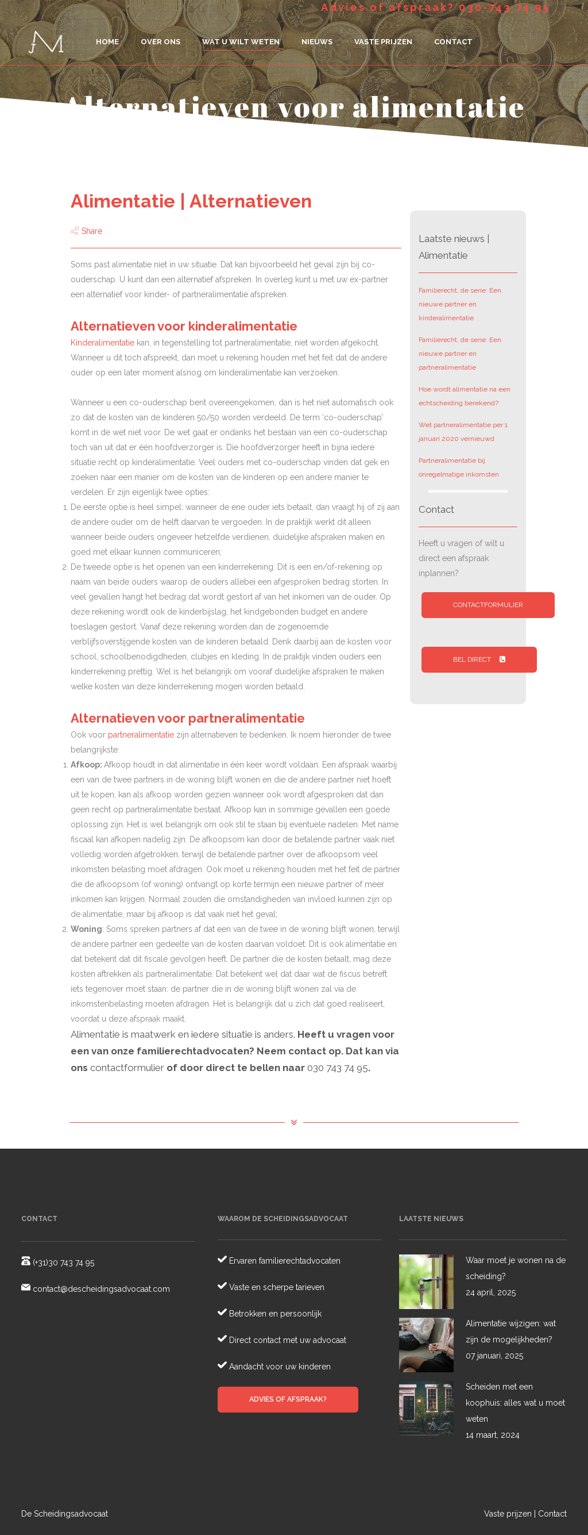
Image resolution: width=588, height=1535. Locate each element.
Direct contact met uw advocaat (286, 1340)
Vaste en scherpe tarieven (275, 1287)
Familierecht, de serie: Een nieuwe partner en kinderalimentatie (460, 304)
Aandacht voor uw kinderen (279, 1366)
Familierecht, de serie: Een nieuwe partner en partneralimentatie (460, 353)
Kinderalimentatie (102, 342)
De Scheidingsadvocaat (64, 1513)
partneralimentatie (141, 734)
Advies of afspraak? (288, 1399)
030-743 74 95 (504, 7)
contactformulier (127, 1067)
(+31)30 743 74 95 (62, 1262)
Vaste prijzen (508, 1513)
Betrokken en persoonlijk (274, 1313)
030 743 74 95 (337, 1067)
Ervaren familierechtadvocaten (284, 1260)
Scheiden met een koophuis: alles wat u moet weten (515, 1402)
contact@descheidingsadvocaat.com (100, 1289)
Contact (552, 1513)
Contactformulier (488, 605)
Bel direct (479, 659)
